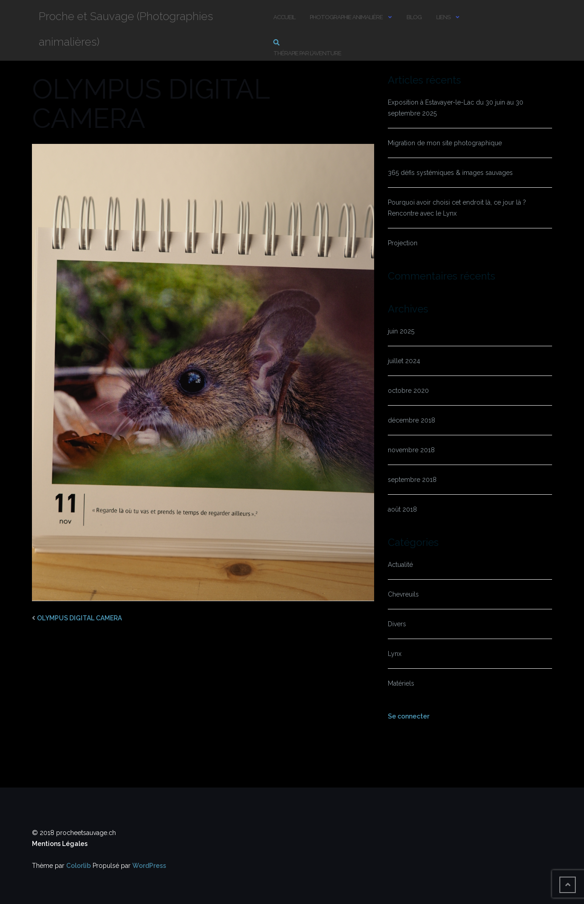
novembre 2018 (411, 450)
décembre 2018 (411, 420)
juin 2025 (401, 331)
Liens (443, 17)
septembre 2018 (412, 479)
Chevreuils (403, 594)
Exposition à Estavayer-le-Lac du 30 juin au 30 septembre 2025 (455, 108)
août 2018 (402, 509)
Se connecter (408, 716)
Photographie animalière (346, 17)
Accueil (284, 17)
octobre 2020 (408, 390)
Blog (414, 17)
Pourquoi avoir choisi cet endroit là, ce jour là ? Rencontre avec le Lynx (457, 208)
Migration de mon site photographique (445, 143)
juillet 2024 (404, 361)
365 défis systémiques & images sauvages (450, 172)
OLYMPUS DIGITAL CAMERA (79, 618)
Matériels (401, 683)
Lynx (395, 653)
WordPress (149, 865)
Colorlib (78, 865)
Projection (402, 243)
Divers (397, 624)
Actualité (400, 564)
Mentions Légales (60, 843)
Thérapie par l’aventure (307, 53)
